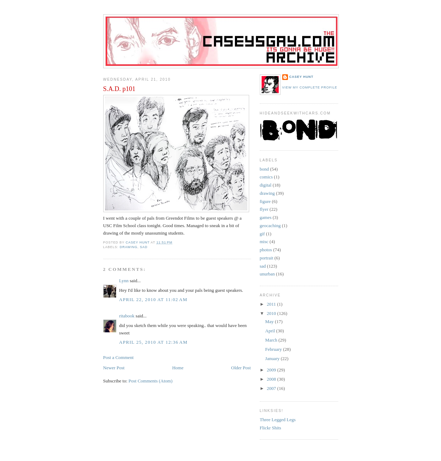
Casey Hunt (301, 77)
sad (143, 247)
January (273, 358)
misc (264, 241)
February (274, 349)
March (271, 340)
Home (178, 367)
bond (264, 169)
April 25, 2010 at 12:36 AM (153, 342)
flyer (264, 209)
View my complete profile (309, 87)
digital (266, 185)
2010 (272, 313)
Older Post (241, 367)
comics (266, 176)
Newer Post (114, 367)
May (270, 321)
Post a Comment (118, 357)
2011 (272, 304)
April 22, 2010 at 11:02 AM (153, 299)
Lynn (124, 280)
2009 (272, 369)
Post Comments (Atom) (150, 381)
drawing (128, 247)
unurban (267, 274)
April (270, 330)
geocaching (270, 225)
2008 (272, 379)
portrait (266, 258)
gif (262, 233)
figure (265, 201)
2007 (272, 388)
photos (266, 249)
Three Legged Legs (278, 419)
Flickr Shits (270, 427)
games (266, 217)
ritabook (127, 315)
